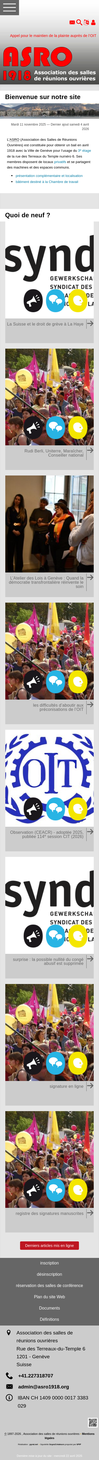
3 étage (84, 151)
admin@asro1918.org (43, 1386)
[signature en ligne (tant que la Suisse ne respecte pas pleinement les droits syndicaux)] (49, 1045)
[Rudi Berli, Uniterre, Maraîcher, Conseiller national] (49, 410)
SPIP (79, 1444)
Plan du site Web (49, 1297)
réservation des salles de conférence (49, 1285)
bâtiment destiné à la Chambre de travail (47, 182)
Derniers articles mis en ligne (49, 1245)
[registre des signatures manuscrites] (49, 1172)
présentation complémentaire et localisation (49, 176)
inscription (49, 1263)
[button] (79, 22)
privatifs (60, 162)
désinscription (49, 1274)
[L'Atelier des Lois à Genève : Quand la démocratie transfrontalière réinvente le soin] (49, 536)
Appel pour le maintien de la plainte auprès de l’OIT (53, 36)
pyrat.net (34, 1444)
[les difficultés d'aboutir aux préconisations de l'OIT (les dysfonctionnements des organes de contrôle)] (49, 663)
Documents (49, 1308)
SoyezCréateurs (56, 1444)
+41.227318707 (35, 1375)
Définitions (49, 1319)
